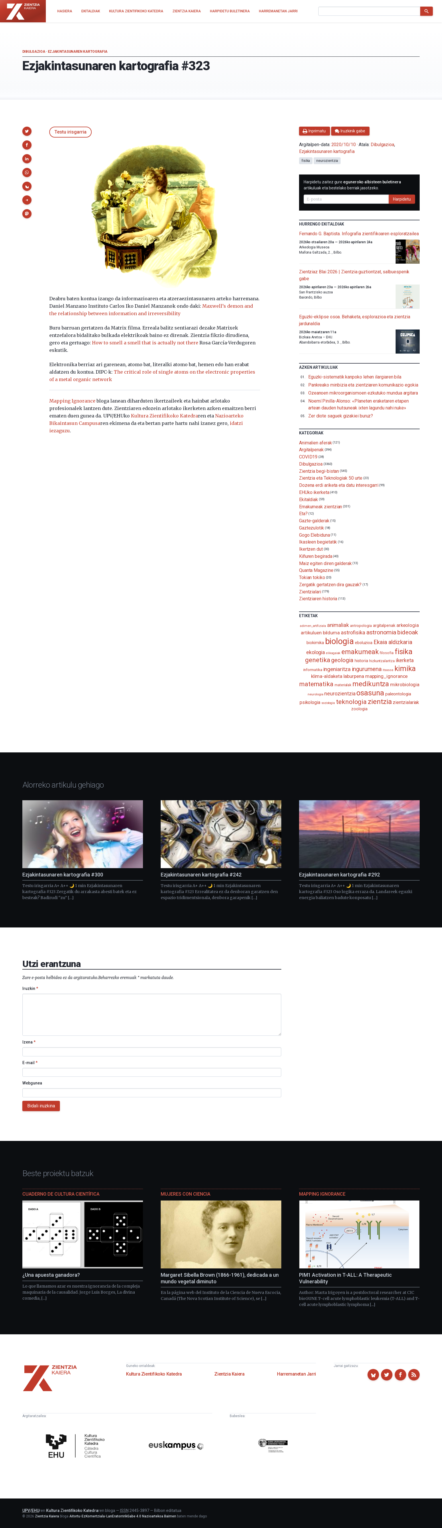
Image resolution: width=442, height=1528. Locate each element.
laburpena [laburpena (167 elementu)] (353, 676)
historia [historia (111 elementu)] (361, 660)
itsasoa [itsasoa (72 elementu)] (388, 670)
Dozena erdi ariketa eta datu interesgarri (338, 485)
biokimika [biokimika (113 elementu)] (315, 642)
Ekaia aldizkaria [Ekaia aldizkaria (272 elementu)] (393, 642)
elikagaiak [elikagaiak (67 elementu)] (333, 653)
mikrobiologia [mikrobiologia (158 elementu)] (404, 684)
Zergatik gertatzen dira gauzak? (330, 584)
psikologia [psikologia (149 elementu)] (310, 702)
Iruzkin (30, 988)
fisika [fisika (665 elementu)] (404, 651)
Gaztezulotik (311, 528)
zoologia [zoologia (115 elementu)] (359, 709)
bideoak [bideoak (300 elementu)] (407, 632)
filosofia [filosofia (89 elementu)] (386, 653)
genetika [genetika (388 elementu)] (317, 660)
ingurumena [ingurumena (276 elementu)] (367, 669)
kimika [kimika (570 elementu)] (405, 668)
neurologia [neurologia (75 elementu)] (315, 694)
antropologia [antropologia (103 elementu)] (361, 625)
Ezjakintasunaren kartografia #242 (201, 875)
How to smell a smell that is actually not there (145, 343)
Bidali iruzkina (41, 1106)
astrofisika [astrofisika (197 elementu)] (353, 632)
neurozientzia (327, 161)
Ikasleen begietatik (318, 542)
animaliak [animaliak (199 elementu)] (338, 625)
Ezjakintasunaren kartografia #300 (62, 875)
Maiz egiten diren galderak (325, 563)
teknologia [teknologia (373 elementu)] (351, 701)
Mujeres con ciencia (185, 1194)
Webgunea (32, 1083)
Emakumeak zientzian (320, 506)
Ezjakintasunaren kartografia (78, 52)
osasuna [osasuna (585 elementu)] (370, 693)
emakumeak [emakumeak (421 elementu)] (359, 652)
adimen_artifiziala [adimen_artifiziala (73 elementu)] (313, 626)
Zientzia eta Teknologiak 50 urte (330, 478)
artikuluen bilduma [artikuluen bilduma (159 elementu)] (320, 632)
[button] (27, 131)
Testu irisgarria (70, 132)
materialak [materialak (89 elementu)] (343, 685)
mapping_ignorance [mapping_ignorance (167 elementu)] (386, 676)
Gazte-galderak (314, 520)
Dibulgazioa (33, 52)
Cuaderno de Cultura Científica (60, 1194)
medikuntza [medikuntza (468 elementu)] (370, 684)
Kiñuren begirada (315, 556)
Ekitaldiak (308, 499)
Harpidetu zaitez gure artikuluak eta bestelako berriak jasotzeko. (352, 185)
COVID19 (308, 457)
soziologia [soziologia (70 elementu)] (328, 703)
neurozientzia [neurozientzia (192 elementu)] (339, 694)
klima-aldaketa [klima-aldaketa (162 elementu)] (326, 676)
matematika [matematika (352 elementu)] (316, 684)
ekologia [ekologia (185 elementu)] (315, 652)
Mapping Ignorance (72, 401)
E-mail (30, 1062)
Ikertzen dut (311, 549)
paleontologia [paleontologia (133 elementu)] (398, 694)
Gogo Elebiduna (314, 535)
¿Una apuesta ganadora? (51, 1275)
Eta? (303, 513)
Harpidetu (402, 199)
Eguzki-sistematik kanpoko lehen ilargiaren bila (354, 377)
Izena (29, 1042)
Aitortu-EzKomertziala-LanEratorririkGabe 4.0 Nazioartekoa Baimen (122, 1516)
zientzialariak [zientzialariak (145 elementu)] (406, 702)
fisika (306, 161)
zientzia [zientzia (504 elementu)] (380, 701)
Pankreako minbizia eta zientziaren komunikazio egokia (363, 385)
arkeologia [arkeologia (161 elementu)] (407, 625)
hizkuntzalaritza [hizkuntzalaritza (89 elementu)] (382, 661)
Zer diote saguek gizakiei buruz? (340, 416)
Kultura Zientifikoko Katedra (164, 416)
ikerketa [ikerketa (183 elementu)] (405, 660)
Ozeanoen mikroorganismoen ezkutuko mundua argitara (363, 393)
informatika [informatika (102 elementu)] (312, 669)
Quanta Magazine (316, 570)
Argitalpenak (311, 449)
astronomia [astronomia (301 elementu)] (381, 632)
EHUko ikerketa (314, 492)
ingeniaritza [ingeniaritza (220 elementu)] (337, 669)
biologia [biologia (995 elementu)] (339, 641)
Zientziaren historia (318, 598)
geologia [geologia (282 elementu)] (342, 660)
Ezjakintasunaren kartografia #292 (339, 875)
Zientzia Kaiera (229, 1374)
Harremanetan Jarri (296, 1374)
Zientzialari (310, 591)
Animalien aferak (315, 442)
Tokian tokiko (312, 577)
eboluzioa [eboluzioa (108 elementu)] (363, 642)
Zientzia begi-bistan (319, 471)
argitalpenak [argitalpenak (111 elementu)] (384, 625)
